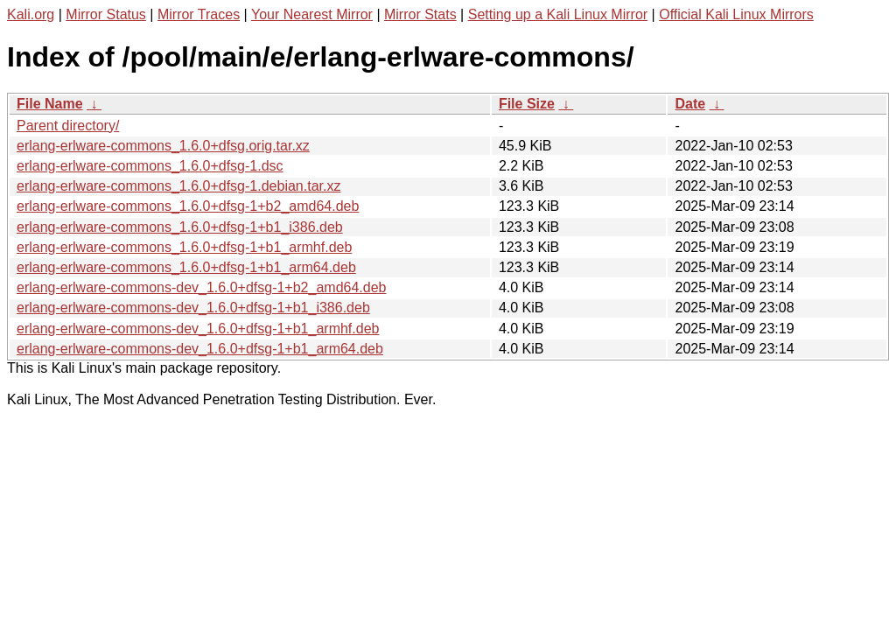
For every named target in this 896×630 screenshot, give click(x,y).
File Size (527, 103)
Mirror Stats (420, 14)
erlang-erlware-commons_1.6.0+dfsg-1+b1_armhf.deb (184, 247)
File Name (50, 103)
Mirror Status (106, 14)
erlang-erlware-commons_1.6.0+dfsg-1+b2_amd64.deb (188, 206)
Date (690, 103)
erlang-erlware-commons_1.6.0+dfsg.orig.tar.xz (163, 145)
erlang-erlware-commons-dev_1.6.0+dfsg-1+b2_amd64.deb (201, 287)
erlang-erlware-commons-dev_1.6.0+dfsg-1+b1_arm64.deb (200, 348)
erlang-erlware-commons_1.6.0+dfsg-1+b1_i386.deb (180, 227)
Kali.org (30, 14)
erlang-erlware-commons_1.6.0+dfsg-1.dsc (150, 165)
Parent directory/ (68, 125)
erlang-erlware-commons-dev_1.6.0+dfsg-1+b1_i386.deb (193, 307)
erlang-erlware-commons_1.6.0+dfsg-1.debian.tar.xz (178, 185)
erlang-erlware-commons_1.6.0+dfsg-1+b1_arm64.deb (186, 267)
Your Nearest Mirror (312, 14)
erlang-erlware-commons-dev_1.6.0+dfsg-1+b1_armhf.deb (198, 328)
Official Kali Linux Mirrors (736, 14)
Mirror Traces (199, 14)
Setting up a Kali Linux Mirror (558, 14)
